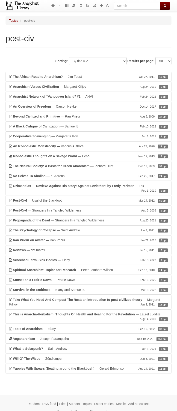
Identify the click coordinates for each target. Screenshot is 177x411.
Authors (74, 404)
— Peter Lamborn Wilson (88, 270)
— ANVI (88, 96)
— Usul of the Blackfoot (88, 200)
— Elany (88, 260)
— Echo (88, 156)
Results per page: (140, 61)
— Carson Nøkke (88, 106)
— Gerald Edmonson (88, 368)
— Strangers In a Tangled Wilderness (88, 210)
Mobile (121, 404)
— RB (88, 188)
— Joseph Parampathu (88, 338)
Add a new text (139, 404)
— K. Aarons (88, 176)
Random (33, 404)
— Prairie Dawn (88, 280)
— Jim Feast (88, 76)
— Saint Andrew (88, 230)
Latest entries (104, 404)
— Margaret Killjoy (88, 86)
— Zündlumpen (88, 358)
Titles (62, 404)
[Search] (137, 6)
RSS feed (49, 404)
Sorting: (61, 61)
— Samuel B (88, 126)
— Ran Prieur (88, 116)
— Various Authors (88, 146)
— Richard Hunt (88, 166)
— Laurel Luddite (88, 316)
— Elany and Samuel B (88, 289)
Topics (13, 20)
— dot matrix (88, 250)
